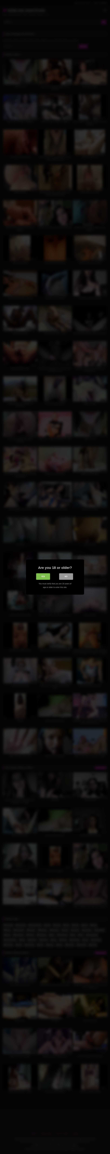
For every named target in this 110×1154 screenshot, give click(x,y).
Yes (43, 576)
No (66, 576)
